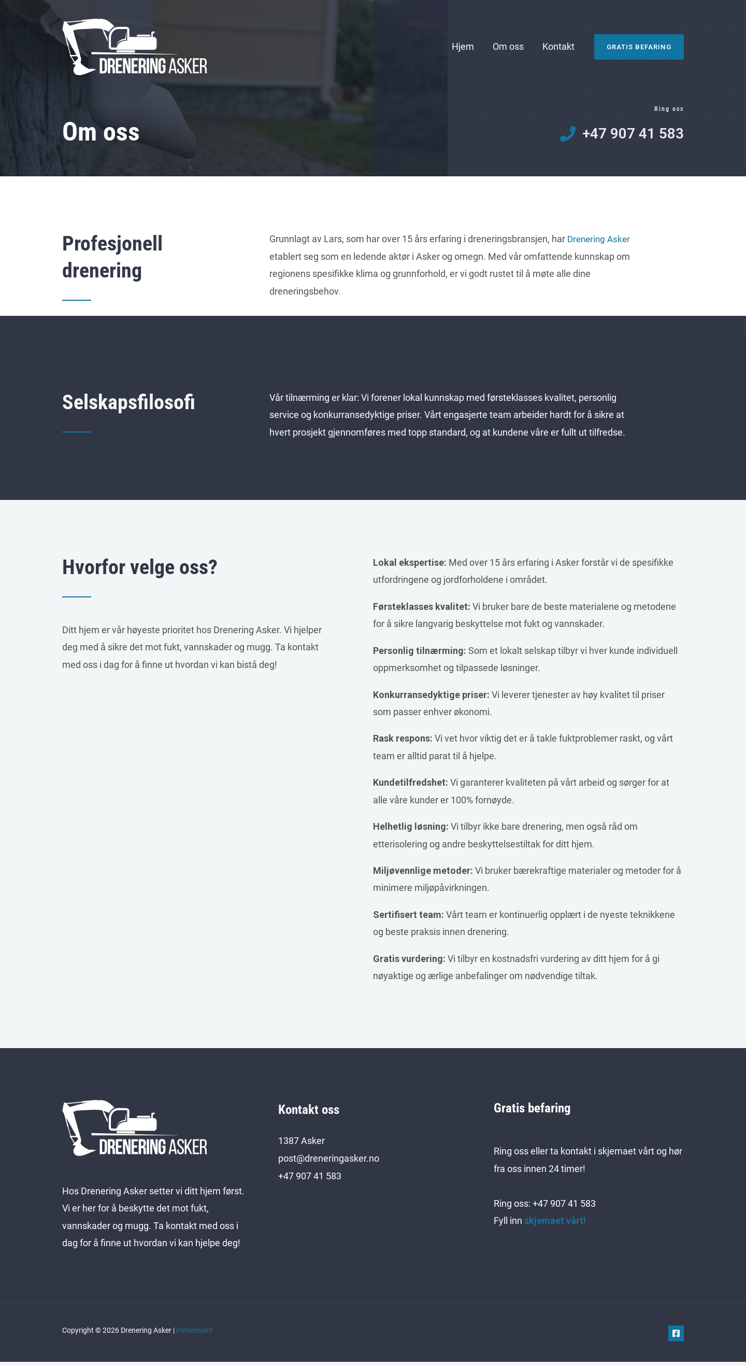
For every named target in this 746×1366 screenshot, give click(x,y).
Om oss (508, 46)
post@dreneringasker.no (328, 1161)
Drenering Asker (600, 243)
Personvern (194, 1334)
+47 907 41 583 (309, 1179)
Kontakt (558, 46)
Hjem (463, 46)
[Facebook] (676, 1337)
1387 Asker (301, 1144)
